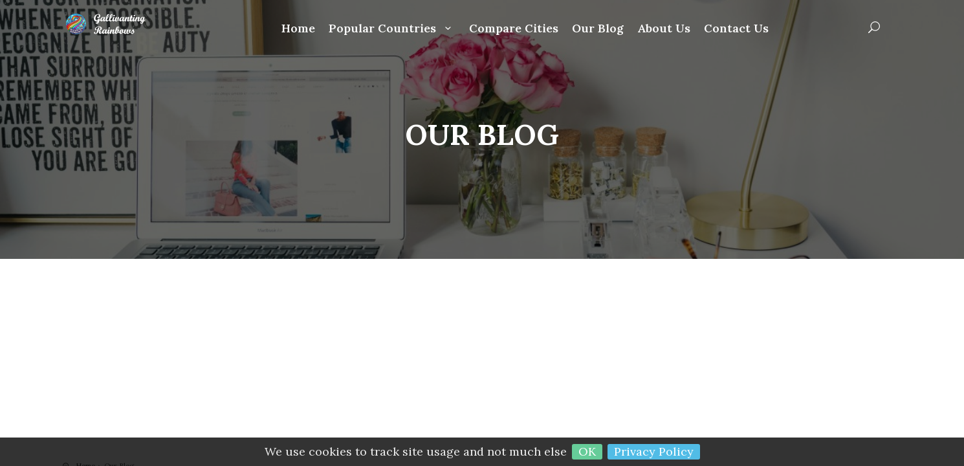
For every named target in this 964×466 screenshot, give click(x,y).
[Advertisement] (482, 363)
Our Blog (598, 29)
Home (298, 29)
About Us (663, 29)
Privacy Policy (654, 451)
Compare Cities (513, 29)
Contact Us (736, 29)
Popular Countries (392, 29)
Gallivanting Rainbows (114, 24)
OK (587, 451)
